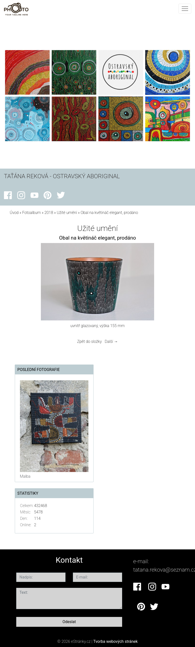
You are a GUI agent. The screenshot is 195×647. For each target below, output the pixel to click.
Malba (25, 476)
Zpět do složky (89, 341)
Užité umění (67, 212)
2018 (48, 212)
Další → (111, 341)
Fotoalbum (31, 212)
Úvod (14, 212)
